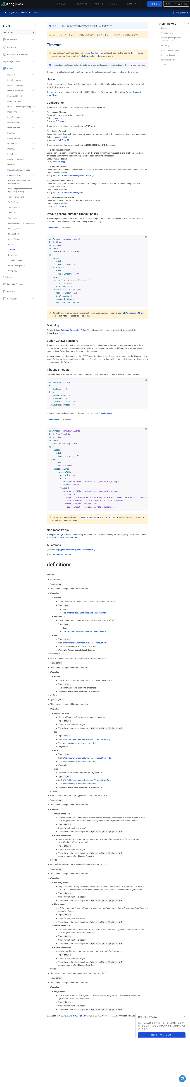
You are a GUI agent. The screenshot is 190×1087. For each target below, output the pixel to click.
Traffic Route (13, 202)
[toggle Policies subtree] (33, 68)
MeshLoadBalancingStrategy (19, 107)
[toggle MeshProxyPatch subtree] (33, 122)
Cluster (61, 121)
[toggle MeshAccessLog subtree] (33, 80)
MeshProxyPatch (14, 122)
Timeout (35, 12)
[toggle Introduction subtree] (33, 39)
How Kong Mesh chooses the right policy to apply (20, 190)
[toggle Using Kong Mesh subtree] (33, 61)
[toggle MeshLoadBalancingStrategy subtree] (34, 106)
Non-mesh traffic (168, 60)
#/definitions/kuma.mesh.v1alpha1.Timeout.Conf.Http (87, 758)
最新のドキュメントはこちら (109, 35)
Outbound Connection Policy (73, 330)
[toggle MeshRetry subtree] (33, 133)
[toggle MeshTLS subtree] (33, 148)
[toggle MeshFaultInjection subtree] (33, 90)
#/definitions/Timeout (61, 554)
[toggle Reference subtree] (33, 291)
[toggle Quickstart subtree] (33, 47)
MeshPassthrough (15, 117)
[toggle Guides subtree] (33, 277)
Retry (10, 244)
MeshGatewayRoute (16, 265)
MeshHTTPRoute (14, 101)
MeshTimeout (13, 143)
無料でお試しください (161, 1035)
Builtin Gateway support (171, 50)
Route (60, 162)
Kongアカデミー (134, 4)
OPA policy (12, 271)
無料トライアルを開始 (176, 4)
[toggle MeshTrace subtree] (33, 154)
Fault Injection (14, 229)
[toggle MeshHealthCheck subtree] (33, 96)
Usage (164, 28)
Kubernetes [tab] (54, 227)
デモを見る (154, 4)
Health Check (13, 234)
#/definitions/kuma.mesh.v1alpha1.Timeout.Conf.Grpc (87, 780)
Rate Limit (12, 255)
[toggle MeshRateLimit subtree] (33, 127)
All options (165, 65)
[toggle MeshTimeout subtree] (33, 143)
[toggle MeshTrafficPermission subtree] (33, 159)
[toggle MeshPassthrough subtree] (33, 117)
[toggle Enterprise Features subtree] (33, 284)
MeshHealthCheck (14, 96)
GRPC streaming (130, 313)
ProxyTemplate (105, 413)
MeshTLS (11, 149)
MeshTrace (11, 154)
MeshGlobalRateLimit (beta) (18, 170)
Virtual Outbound (15, 260)
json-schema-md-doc (70, 1016)
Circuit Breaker (14, 239)
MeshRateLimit (13, 128)
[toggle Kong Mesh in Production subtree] (33, 54)
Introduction (12, 75)
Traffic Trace (13, 213)
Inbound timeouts (168, 55)
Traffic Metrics (14, 207)
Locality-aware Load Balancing (21, 223)
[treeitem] (22, 249)
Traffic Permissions (16, 197)
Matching (165, 45)
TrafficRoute (84, 56)
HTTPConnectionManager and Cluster (74, 175)
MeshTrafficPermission (16, 159)
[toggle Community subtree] (33, 298)
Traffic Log (12, 218)
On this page (169, 24)
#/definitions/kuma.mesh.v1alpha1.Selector (86, 613)
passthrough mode (60, 534)
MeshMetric (12, 112)
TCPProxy (62, 140)
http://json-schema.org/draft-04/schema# (74, 550)
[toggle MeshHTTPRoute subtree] (33, 101)
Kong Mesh (12, 12)
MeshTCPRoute (13, 138)
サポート (102, 4)
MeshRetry (11, 133)
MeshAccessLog (14, 80)
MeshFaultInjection (15, 91)
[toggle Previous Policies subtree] (33, 175)
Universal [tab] (67, 227)
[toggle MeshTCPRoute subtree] (33, 138)
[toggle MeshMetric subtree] (33, 112)
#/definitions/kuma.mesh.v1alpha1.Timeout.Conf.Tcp (86, 739)
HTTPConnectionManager (69, 192)
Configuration (167, 33)
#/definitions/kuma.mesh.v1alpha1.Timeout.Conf (84, 643)
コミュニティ (116, 4)
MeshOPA (11, 165)
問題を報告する (181, 12)
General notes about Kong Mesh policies (19, 181)
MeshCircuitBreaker (15, 85)
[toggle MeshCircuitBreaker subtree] (33, 85)
